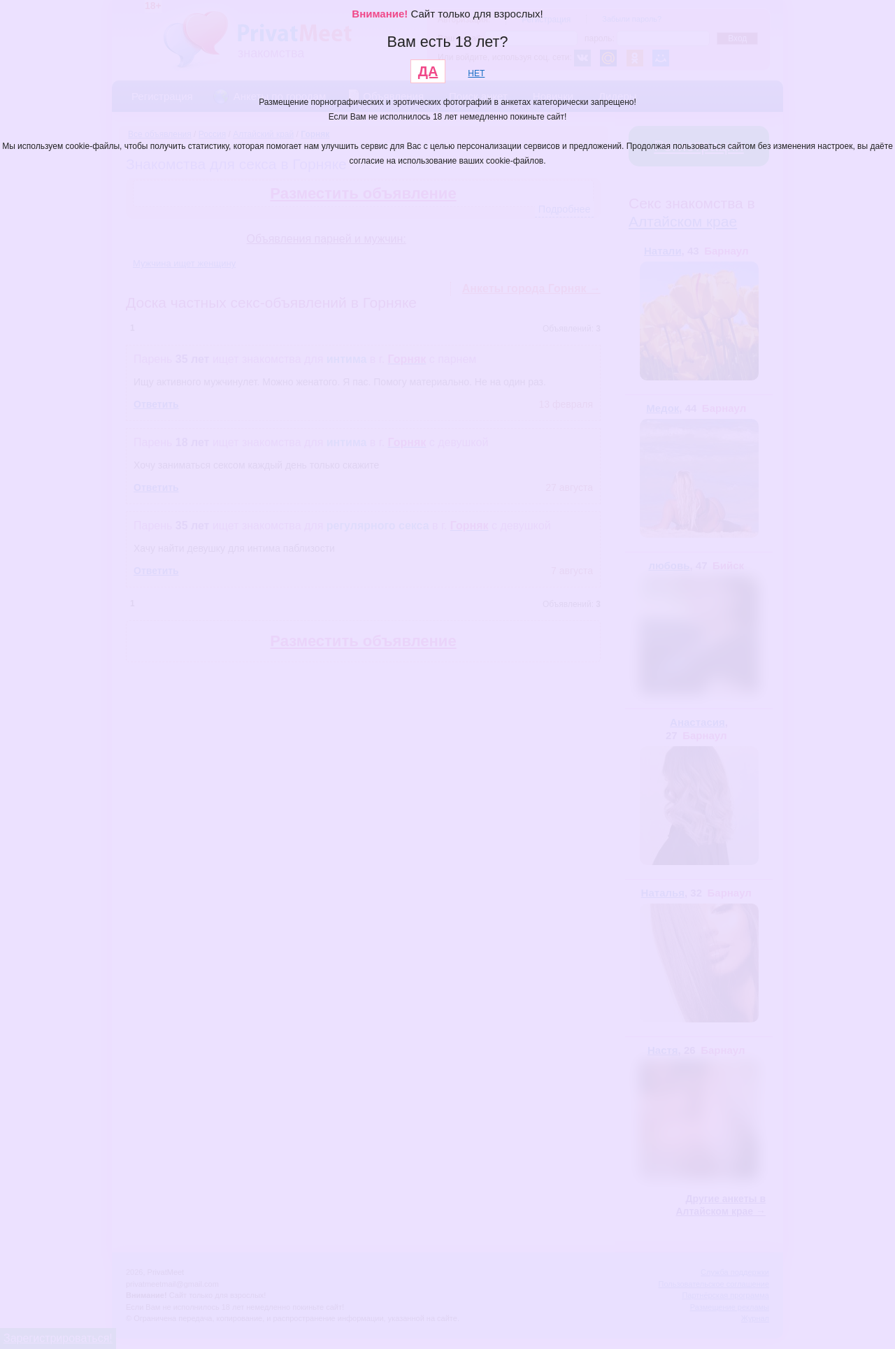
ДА (428, 71)
